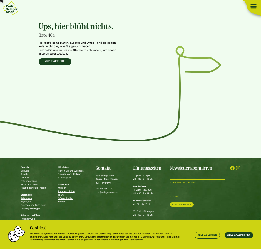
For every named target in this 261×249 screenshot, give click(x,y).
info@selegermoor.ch (107, 192)
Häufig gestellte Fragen (33, 188)
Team (61, 195)
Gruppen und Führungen (33, 205)
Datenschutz (136, 239)
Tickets (24, 174)
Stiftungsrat (64, 177)
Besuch (25, 171)
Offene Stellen (65, 198)
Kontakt (62, 201)
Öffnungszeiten (29, 181)
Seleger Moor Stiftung (69, 174)
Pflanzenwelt (28, 219)
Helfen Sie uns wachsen (71, 171)
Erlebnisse (26, 198)
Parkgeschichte (66, 191)
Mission (62, 188)
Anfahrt (25, 177)
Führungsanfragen (30, 208)
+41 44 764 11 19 (104, 188)
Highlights (26, 201)
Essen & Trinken (29, 184)
